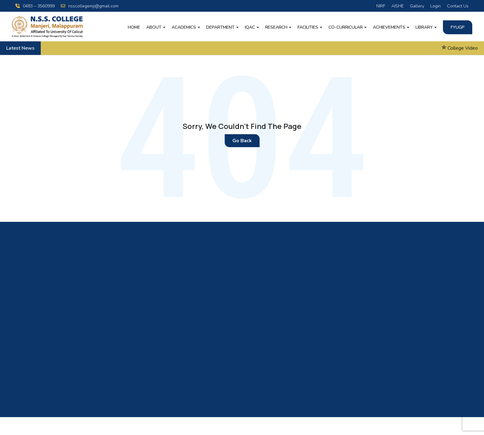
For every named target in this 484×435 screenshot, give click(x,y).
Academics (184, 27)
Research (276, 27)
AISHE (397, 6)
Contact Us (458, 6)
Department (220, 27)
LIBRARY (424, 27)
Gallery (417, 6)
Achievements (389, 27)
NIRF (380, 6)
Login (435, 6)
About (153, 27)
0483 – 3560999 (35, 6)
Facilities (308, 27)
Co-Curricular (345, 27)
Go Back (242, 140)
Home (134, 27)
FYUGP (458, 27)
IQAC (250, 27)
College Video (467, 48)
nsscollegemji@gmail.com (90, 6)
